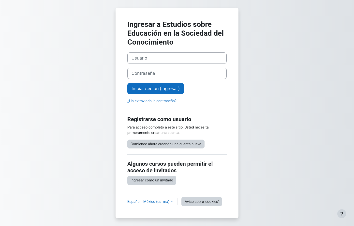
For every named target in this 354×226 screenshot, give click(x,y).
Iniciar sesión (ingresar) (156, 88)
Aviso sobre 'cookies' (202, 201)
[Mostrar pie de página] (341, 213)
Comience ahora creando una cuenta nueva (166, 144)
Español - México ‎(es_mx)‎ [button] (148, 201)
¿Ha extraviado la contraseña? (152, 101)
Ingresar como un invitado (152, 180)
